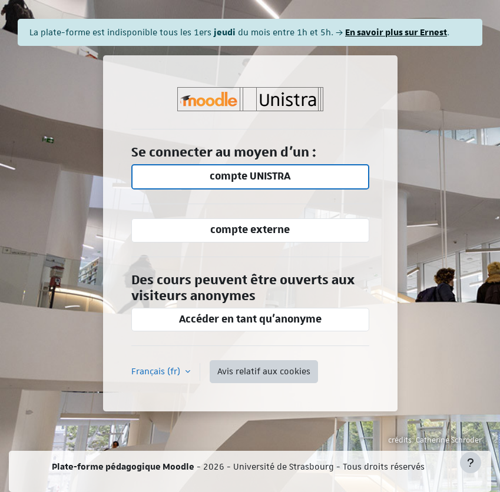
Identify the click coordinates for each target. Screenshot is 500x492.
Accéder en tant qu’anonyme (250, 319)
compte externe (250, 230)
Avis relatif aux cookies (263, 371)
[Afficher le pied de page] (470, 462)
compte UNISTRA (250, 176)
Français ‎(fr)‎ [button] (157, 371)
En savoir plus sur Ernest (396, 32)
